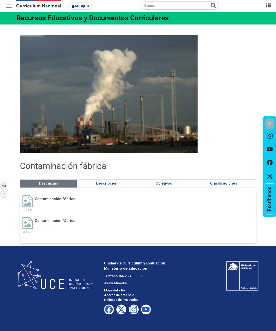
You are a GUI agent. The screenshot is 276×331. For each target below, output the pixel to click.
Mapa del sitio (114, 290)
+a (5, 185)
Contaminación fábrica (55, 199)
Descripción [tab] (106, 183)
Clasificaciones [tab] (223, 183)
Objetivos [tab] (164, 183)
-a (4, 193)
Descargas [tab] (48, 183)
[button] (269, 123)
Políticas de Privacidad (121, 300)
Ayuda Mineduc (116, 283)
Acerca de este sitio (119, 295)
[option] (269, 136)
